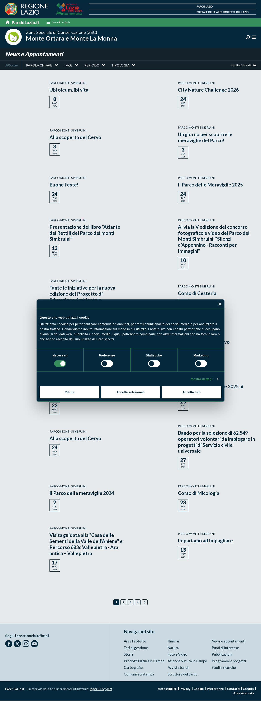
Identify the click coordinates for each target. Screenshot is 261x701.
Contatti (233, 689)
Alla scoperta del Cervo (76, 137)
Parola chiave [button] (39, 66)
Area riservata (243, 693)
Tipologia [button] (120, 66)
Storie (128, 654)
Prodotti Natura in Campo (144, 661)
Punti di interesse (225, 648)
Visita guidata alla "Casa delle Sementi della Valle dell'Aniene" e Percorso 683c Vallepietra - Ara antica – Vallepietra (87, 544)
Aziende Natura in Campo (188, 661)
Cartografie (133, 668)
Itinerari (174, 641)
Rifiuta (69, 392)
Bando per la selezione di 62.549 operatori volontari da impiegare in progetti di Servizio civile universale (214, 442)
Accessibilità (167, 689)
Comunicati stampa (139, 674)
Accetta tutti (191, 392)
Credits (248, 689)
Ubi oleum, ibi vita (69, 90)
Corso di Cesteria (197, 293)
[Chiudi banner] (219, 304)
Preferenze (215, 689)
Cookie (199, 689)
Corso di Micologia (199, 493)
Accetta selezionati (130, 392)
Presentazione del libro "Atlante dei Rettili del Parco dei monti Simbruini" (85, 233)
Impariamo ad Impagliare (205, 541)
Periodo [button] (91, 66)
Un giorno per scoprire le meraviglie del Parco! (206, 138)
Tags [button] (68, 66)
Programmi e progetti (229, 661)
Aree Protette (135, 641)
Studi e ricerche (224, 668)
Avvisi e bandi (178, 668)
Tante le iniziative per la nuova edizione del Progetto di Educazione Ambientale (83, 294)
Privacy (185, 689)
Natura (173, 648)
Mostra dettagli (202, 379)
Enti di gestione (136, 648)
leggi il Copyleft (101, 689)
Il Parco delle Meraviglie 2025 (211, 185)
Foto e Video (178, 654)
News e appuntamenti (229, 641)
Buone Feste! (64, 185)
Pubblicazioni (222, 654)
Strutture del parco (183, 674)
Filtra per (11, 66)
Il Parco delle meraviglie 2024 (82, 493)
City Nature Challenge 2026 (209, 90)
